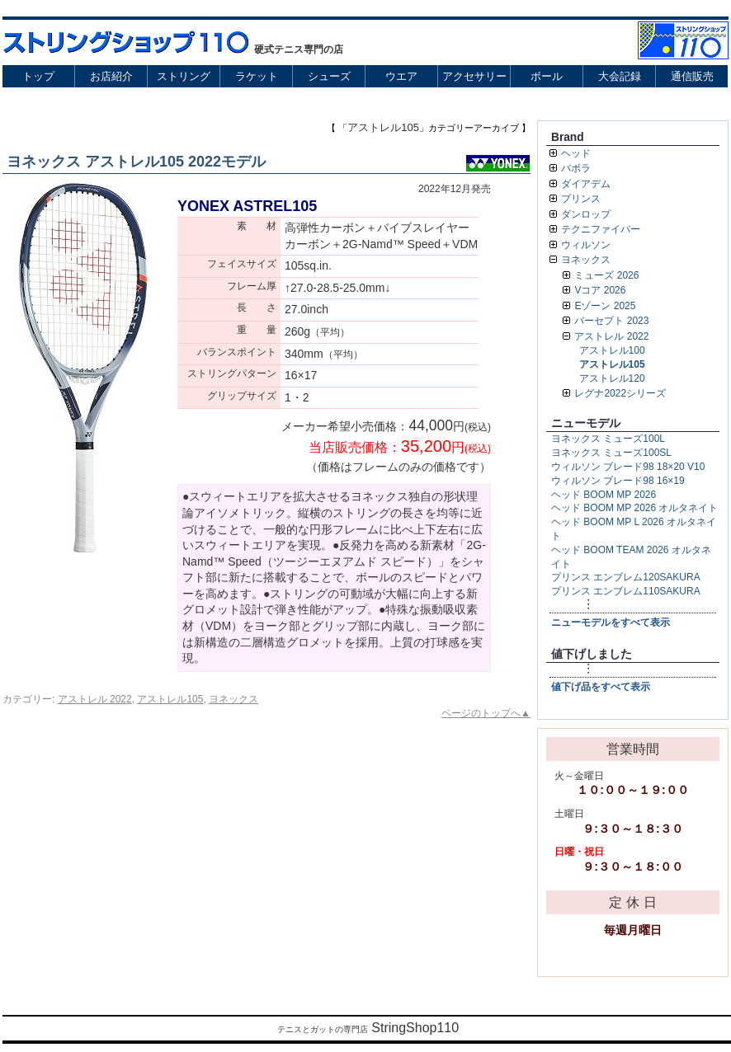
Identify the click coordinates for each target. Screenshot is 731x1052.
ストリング (183, 76)
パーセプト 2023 (611, 320)
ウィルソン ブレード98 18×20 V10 (628, 466)
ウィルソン (586, 245)
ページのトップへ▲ (486, 713)
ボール (547, 76)
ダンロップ (586, 214)
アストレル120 (612, 378)
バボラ (576, 168)
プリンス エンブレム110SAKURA (625, 591)
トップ (38, 76)
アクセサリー (474, 76)
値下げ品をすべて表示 (600, 687)
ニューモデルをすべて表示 (610, 622)
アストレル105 (170, 699)
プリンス (581, 198)
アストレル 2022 (95, 699)
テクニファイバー (600, 229)
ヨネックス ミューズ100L (608, 438)
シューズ (329, 76)
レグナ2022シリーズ (620, 393)
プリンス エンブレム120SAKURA (625, 577)
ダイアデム (586, 184)
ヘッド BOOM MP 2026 (603, 494)
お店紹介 (111, 76)
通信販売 (692, 76)
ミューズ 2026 (606, 275)
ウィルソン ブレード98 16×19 (618, 480)
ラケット (256, 76)
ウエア (401, 76)
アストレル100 (612, 350)
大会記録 (619, 76)
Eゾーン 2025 (604, 306)
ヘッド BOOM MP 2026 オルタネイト (634, 508)
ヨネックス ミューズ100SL (611, 452)
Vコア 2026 (599, 290)
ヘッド (576, 153)
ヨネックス (233, 699)
